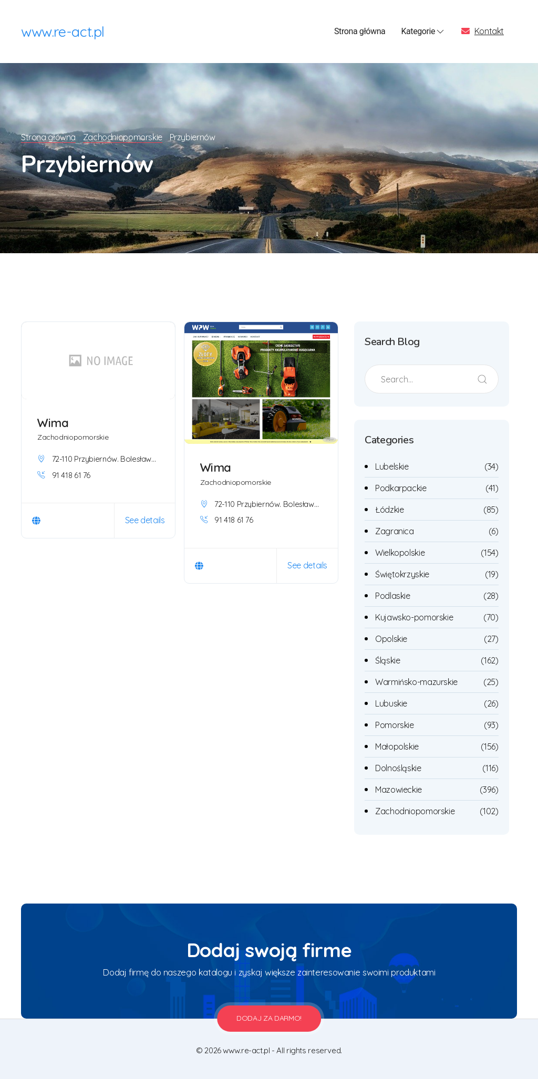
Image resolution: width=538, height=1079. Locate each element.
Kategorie (423, 31)
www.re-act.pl (63, 31)
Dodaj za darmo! (269, 1018)
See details (145, 520)
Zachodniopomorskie (124, 137)
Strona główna (359, 31)
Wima (53, 423)
